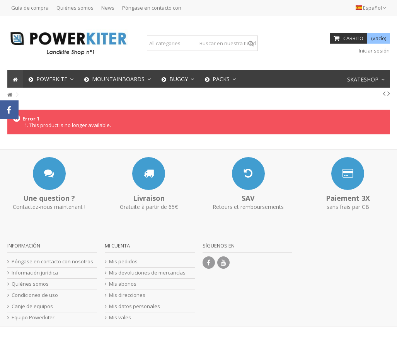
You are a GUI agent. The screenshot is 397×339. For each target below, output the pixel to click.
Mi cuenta (117, 245)
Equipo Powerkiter (33, 317)
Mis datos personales (134, 306)
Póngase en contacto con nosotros (52, 261)
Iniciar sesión (374, 50)
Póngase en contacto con (151, 7)
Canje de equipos (32, 306)
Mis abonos (122, 284)
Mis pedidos (123, 261)
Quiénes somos (75, 7)
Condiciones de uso (35, 295)
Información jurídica (35, 273)
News (107, 7)
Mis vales (120, 317)
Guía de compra (30, 7)
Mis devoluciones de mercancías (147, 273)
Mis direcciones (127, 295)
